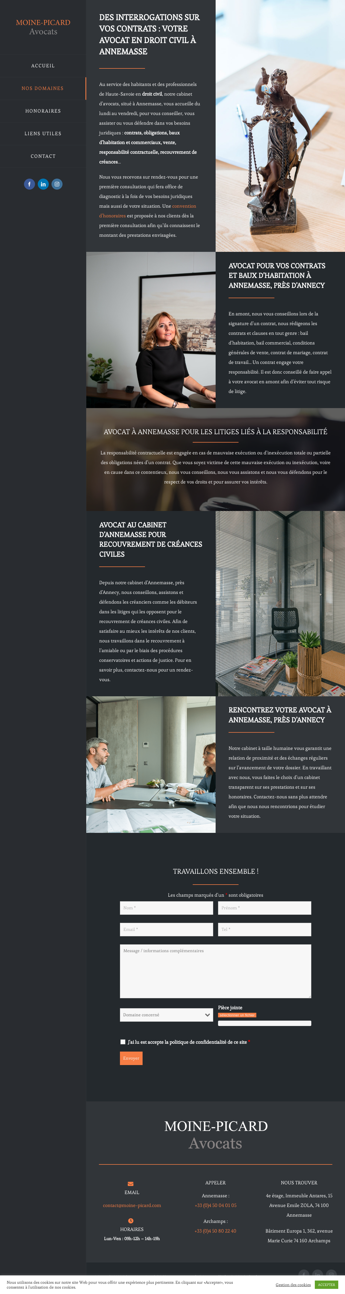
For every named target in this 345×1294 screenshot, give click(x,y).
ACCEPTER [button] (326, 1284)
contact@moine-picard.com (132, 1205)
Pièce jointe (230, 1007)
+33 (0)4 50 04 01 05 (215, 1205)
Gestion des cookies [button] (293, 1284)
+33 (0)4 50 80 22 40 (215, 1231)
